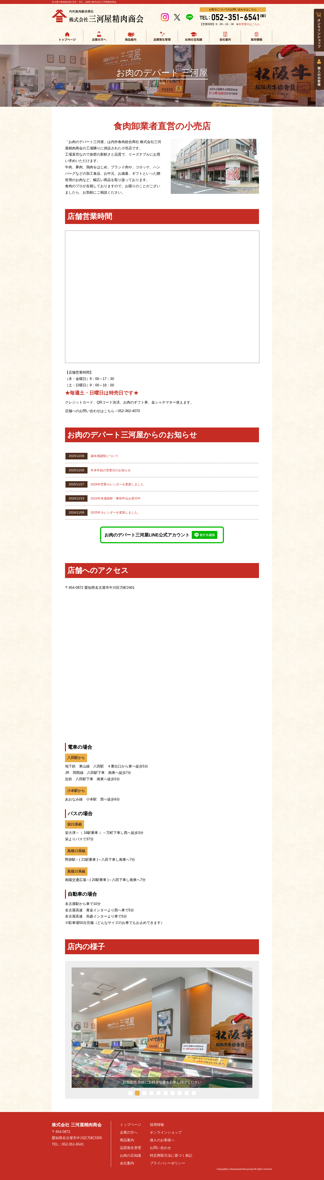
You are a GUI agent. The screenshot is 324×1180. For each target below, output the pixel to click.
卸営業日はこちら (249, 24)
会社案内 (127, 1163)
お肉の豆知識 (130, 1155)
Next (246, 1027)
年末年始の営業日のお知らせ (111, 470)
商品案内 (127, 1140)
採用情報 (157, 1125)
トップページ (130, 1125)
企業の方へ (129, 1132)
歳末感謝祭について (104, 456)
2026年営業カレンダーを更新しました (117, 484)
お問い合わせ (160, 1148)
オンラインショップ (166, 1132)
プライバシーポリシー (167, 1163)
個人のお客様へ (162, 1140)
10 (193, 1093)
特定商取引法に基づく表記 (171, 1155)
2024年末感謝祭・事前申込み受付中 (116, 498)
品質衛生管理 (130, 1148)
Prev (77, 1027)
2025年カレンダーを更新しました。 (116, 512)
